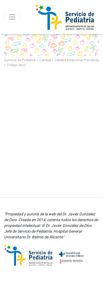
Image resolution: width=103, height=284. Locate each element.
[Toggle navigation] (12, 16)
